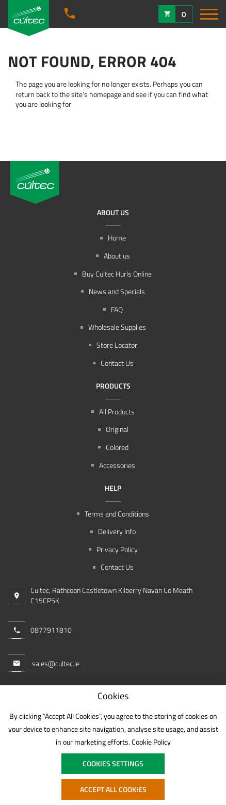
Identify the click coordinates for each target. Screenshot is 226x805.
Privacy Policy (117, 549)
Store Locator (116, 345)
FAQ (117, 309)
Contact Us (117, 363)
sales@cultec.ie (43, 663)
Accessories (117, 465)
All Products (117, 412)
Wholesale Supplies (117, 327)
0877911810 (51, 630)
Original (117, 429)
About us (117, 256)
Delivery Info (117, 531)
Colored (117, 447)
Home (117, 238)
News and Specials (117, 291)
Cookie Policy (151, 741)
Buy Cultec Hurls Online (117, 274)
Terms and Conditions (117, 514)
